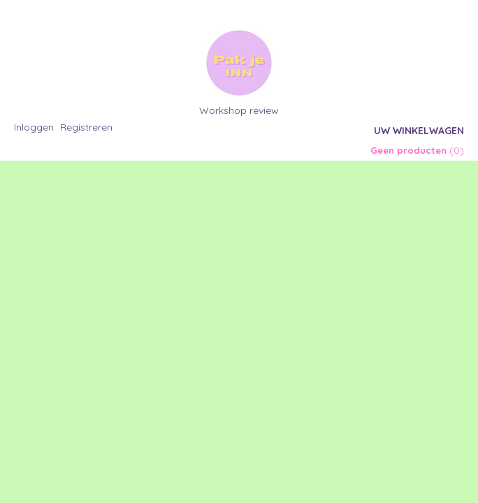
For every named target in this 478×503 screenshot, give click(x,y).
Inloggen (34, 127)
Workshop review (239, 110)
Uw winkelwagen (419, 130)
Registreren (86, 127)
